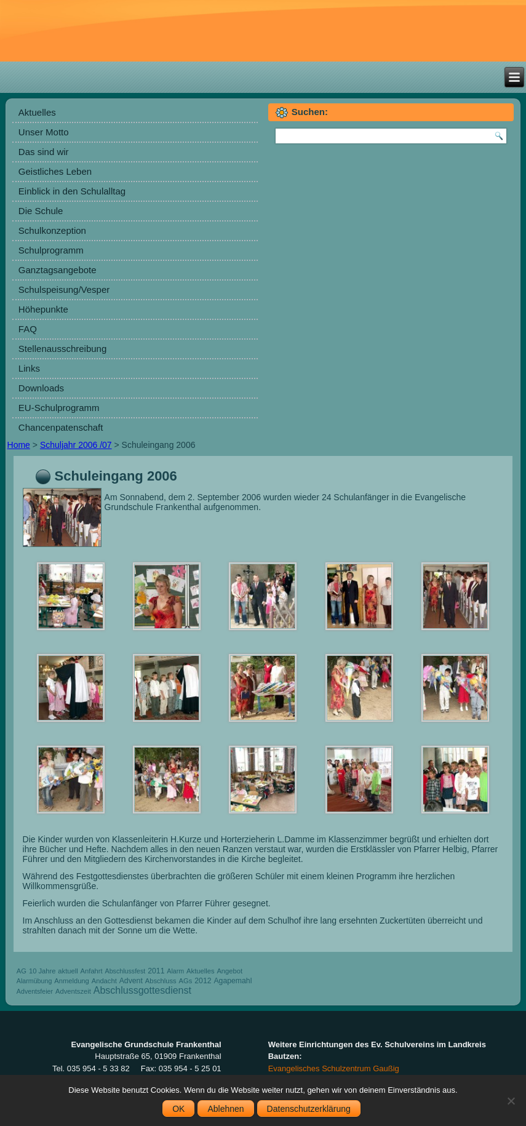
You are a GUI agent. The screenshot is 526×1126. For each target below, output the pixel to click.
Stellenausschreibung (62, 348)
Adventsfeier (35, 991)
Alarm (175, 971)
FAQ (27, 329)
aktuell (68, 971)
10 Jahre (42, 971)
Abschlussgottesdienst (142, 990)
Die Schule (40, 211)
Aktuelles (37, 112)
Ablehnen (225, 1109)
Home (18, 445)
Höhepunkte (43, 309)
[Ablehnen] (510, 1101)
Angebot (229, 971)
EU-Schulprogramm (59, 407)
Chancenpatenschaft (60, 427)
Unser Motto (43, 132)
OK (178, 1109)
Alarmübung (34, 980)
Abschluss (161, 980)
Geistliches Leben (55, 171)
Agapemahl (232, 980)
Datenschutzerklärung (309, 1109)
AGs (186, 980)
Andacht (104, 980)
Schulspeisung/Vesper (64, 289)
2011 (156, 971)
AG (21, 971)
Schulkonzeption (52, 230)
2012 (202, 980)
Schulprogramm (51, 250)
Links (29, 368)
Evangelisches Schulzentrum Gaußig (333, 1068)
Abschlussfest (125, 971)
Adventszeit (73, 991)
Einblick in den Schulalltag (72, 191)
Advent (131, 980)
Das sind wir (43, 151)
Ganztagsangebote (57, 270)
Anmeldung (71, 980)
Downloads (41, 388)
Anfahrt (92, 971)
